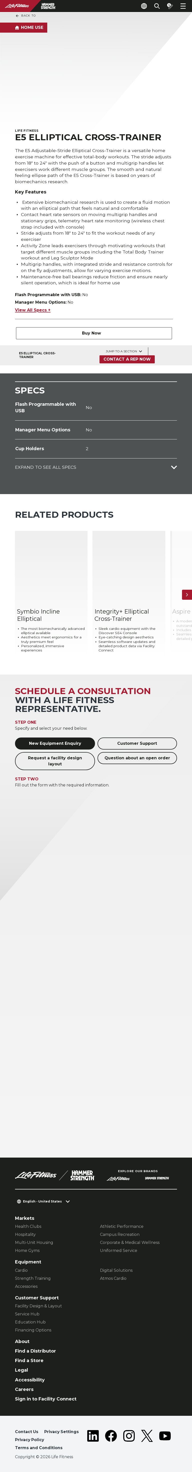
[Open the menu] (183, 6)
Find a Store (29, 1360)
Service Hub (27, 1314)
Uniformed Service (118, 1250)
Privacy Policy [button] (29, 1439)
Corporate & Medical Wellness (130, 1242)
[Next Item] (187, 595)
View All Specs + (32, 310)
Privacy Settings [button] (61, 1431)
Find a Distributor (35, 1351)
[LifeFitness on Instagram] (129, 1441)
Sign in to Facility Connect (45, 1398)
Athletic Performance (122, 1226)
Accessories (26, 1286)
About (22, 1341)
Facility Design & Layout (38, 1306)
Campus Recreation (120, 1234)
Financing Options (33, 1330)
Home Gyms (27, 1250)
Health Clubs (28, 1226)
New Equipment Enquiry (55, 743)
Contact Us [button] (26, 1431)
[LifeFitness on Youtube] (165, 1441)
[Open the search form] (157, 6)
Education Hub (30, 1322)
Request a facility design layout (55, 761)
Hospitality (25, 1234)
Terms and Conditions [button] (38, 1447)
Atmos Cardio (113, 1278)
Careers (24, 1389)
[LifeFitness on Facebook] (111, 1441)
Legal (21, 1370)
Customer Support (137, 743)
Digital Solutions (116, 1270)
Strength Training (33, 1278)
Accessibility (30, 1379)
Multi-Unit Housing (34, 1242)
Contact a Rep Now (127, 359)
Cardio (21, 1270)
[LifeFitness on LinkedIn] (93, 1441)
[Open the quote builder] (170, 6)
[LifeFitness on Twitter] (147, 1441)
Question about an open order (137, 758)
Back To (25, 16)
